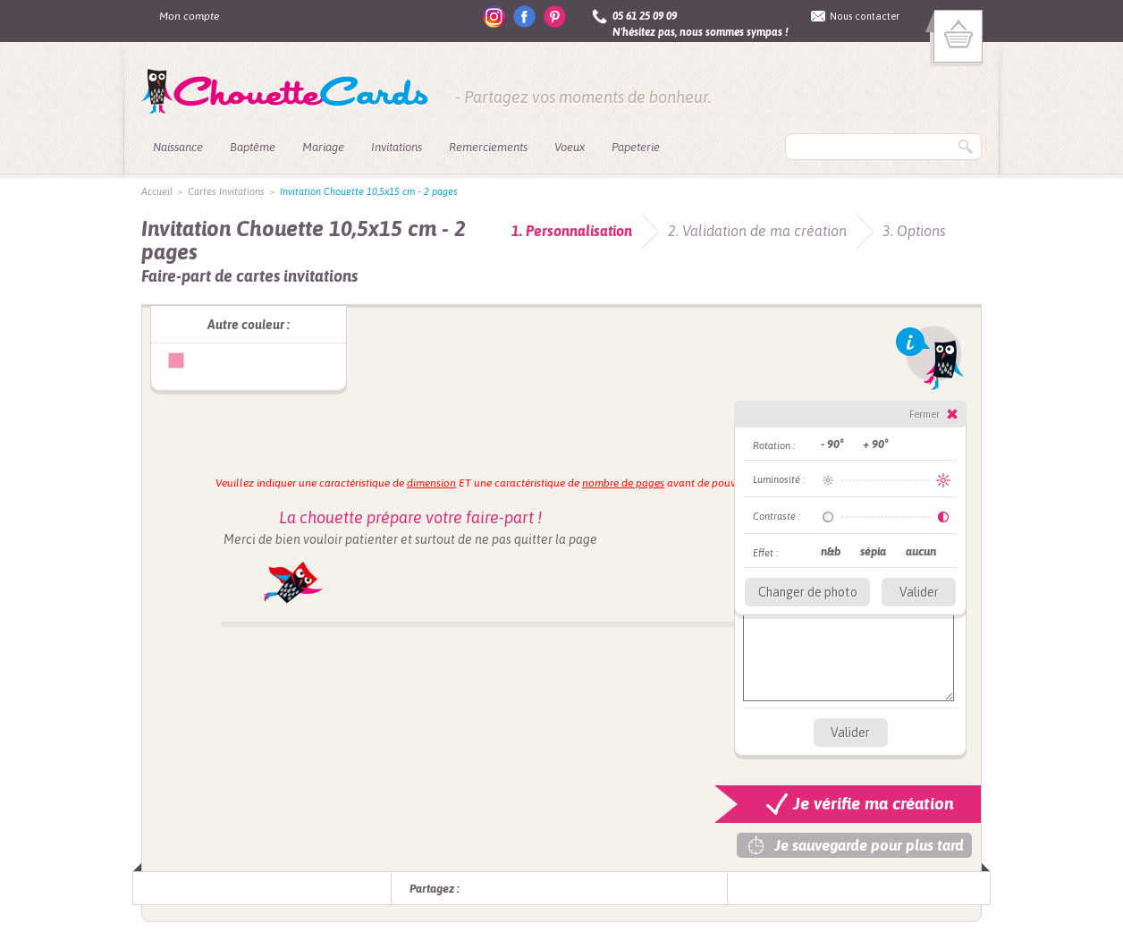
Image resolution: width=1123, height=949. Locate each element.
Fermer (924, 414)
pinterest (555, 16)
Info (930, 358)
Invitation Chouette (176, 360)
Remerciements (488, 147)
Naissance (178, 147)
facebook (524, 16)
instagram (494, 16)
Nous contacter (864, 16)
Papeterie (636, 147)
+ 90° (875, 444)
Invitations (396, 147)
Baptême (252, 147)
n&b (830, 551)
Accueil (157, 191)
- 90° (832, 444)
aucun (921, 551)
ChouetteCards (284, 92)
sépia (873, 551)
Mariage (323, 147)
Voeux (569, 147)
